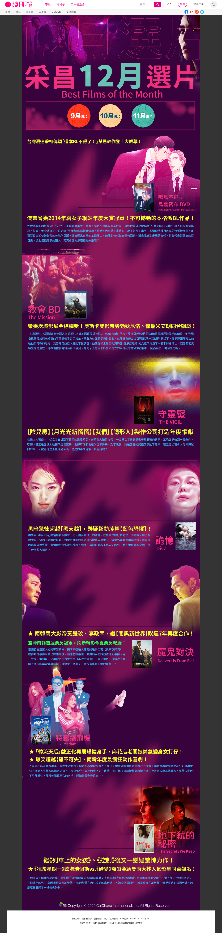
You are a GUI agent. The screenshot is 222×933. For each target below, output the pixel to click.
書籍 (7, 11)
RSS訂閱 (123, 918)
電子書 (29, 11)
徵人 (106, 918)
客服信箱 (114, 918)
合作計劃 (98, 918)
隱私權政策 (87, 918)
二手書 (42, 11)
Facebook (134, 918)
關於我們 (76, 918)
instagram (145, 918)
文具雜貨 (71, 11)
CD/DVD (56, 11)
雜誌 (18, 11)
